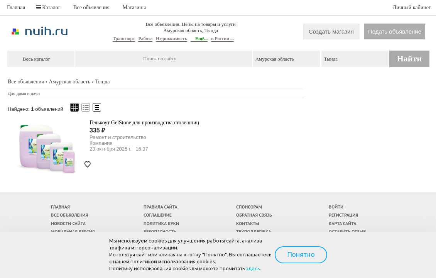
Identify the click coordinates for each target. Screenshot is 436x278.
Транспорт (124, 38)
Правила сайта (160, 207)
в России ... (222, 38)
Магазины (134, 7)
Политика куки (161, 223)
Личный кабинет (412, 7)
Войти (336, 207)
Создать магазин (331, 31)
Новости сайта (68, 223)
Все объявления (91, 7)
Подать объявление (394, 31)
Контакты (247, 223)
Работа (145, 38)
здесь (253, 268)
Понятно (301, 254)
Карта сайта (342, 223)
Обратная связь (254, 215)
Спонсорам (249, 207)
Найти (409, 58)
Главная (16, 7)
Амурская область (69, 82)
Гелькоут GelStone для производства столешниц (144, 122)
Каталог (48, 7)
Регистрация (343, 215)
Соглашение (158, 215)
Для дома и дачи (24, 93)
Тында (102, 82)
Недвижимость (171, 38)
